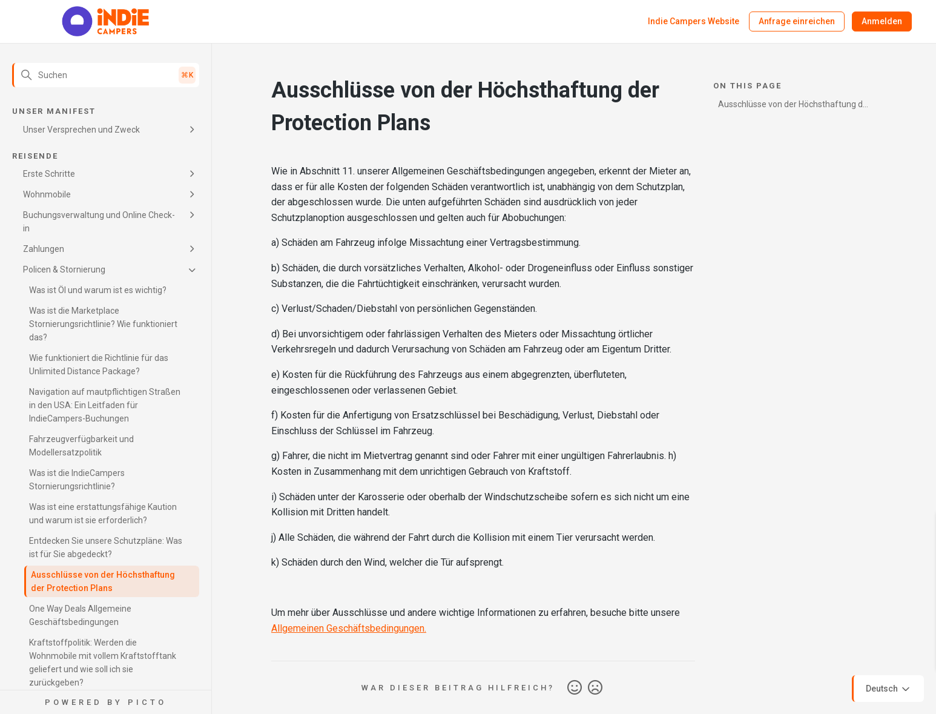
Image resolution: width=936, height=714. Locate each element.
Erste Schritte (49, 174)
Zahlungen (43, 249)
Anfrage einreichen (797, 21)
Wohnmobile (47, 194)
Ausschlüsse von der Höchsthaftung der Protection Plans (103, 581)
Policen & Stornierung (64, 269)
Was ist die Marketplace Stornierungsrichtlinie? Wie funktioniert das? (103, 324)
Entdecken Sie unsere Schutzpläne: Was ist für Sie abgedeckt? (105, 547)
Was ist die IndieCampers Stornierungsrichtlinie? (77, 479)
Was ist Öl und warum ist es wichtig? (97, 290)
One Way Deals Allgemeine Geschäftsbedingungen (80, 615)
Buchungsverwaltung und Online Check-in (99, 221)
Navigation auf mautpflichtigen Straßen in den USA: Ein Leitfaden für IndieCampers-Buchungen (104, 405)
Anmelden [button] (882, 21)
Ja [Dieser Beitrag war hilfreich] (574, 687)
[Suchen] (105, 75)
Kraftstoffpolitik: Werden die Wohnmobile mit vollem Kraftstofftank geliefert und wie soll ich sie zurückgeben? (102, 662)
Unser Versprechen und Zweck (81, 129)
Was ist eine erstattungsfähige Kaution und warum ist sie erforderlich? (103, 513)
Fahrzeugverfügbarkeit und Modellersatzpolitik (81, 445)
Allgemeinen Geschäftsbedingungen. (348, 628)
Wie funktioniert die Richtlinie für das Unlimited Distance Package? (98, 364)
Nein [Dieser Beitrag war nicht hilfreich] (595, 687)
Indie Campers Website (693, 21)
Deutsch (889, 689)
